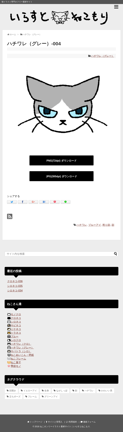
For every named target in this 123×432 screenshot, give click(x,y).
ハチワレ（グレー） (102, 56)
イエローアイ (30, 390)
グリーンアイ (51, 396)
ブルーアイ (94, 225)
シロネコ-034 (15, 290)
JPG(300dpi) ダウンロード (61, 176)
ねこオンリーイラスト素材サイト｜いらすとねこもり (65, 426)
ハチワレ (82, 225)
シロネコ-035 (15, 286)
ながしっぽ (61, 390)
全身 (46, 390)
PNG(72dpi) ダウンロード (61, 160)
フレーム (32, 396)
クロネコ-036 (15, 281)
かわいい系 (106, 390)
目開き (12, 390)
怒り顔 (106, 225)
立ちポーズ (14, 396)
